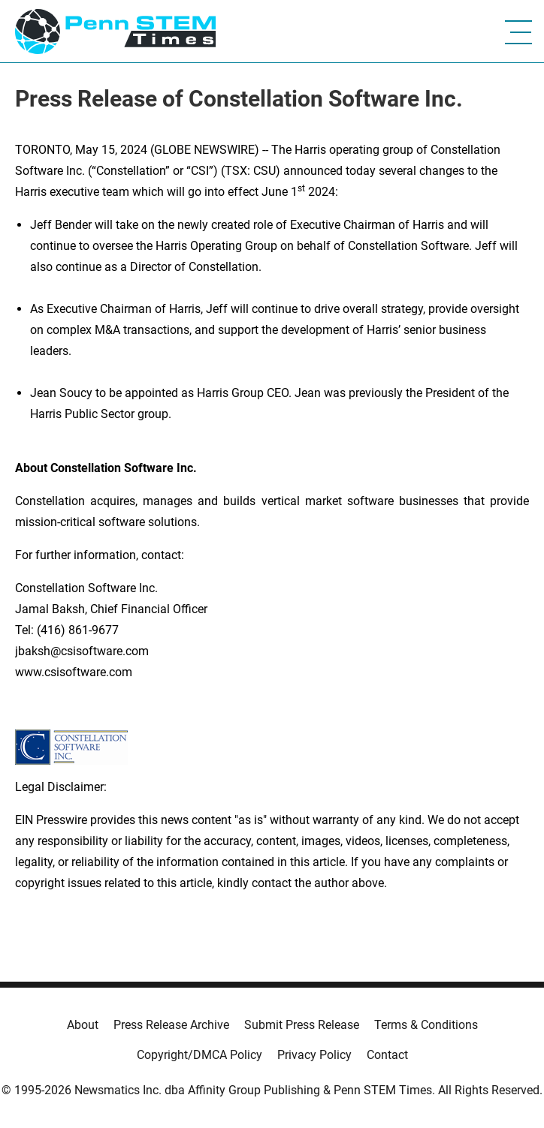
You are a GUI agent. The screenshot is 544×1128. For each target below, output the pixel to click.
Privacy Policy (314, 1055)
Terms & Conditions (426, 1025)
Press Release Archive (171, 1025)
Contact (387, 1055)
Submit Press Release (301, 1025)
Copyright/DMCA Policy (199, 1055)
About (82, 1025)
